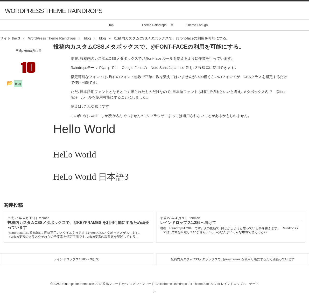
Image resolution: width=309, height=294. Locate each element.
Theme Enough (197, 25)
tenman (44, 218)
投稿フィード (112, 284)
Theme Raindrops (153, 25)
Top (111, 25)
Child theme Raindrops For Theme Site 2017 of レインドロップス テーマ (207, 284)
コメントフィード (141, 284)
